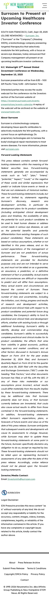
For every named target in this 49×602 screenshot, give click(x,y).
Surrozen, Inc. (32, 35)
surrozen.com (12, 149)
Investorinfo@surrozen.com (21, 479)
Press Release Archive (29, 562)
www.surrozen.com (10, 111)
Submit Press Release (13, 568)
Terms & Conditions (36, 568)
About (12, 562)
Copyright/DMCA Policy (16, 574)
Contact (25, 580)
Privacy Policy (38, 574)
